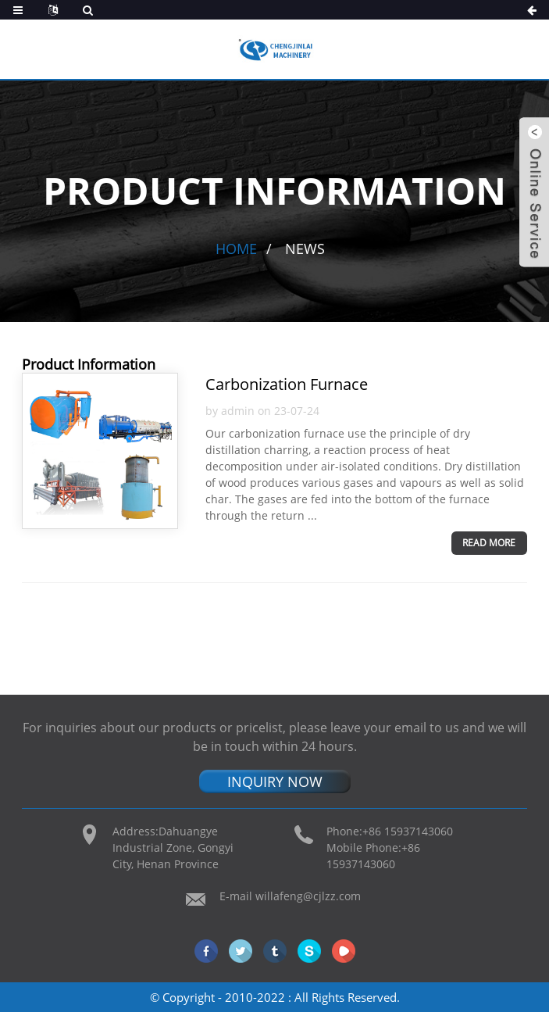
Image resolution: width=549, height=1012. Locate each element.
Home (236, 248)
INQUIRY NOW (275, 781)
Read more (488, 542)
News (305, 248)
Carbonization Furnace (286, 384)
